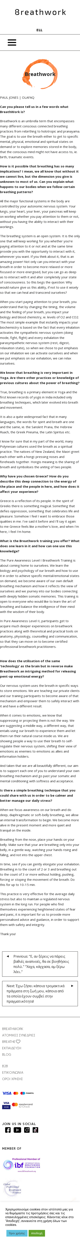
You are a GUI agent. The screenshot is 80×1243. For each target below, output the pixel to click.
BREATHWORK (12, 1029)
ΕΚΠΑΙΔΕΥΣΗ (11, 1048)
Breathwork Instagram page (27, 1130)
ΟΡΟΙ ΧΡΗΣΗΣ (12, 1079)
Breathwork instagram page (35, 1130)
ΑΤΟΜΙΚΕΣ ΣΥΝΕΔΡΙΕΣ (18, 1035)
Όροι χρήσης (17, 1233)
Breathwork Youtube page (17, 1130)
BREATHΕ (9, 1041)
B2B (5, 1066)
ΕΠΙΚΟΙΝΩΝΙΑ (12, 1072)
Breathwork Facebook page (8, 1130)
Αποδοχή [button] (36, 1233)
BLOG (6, 1054)
